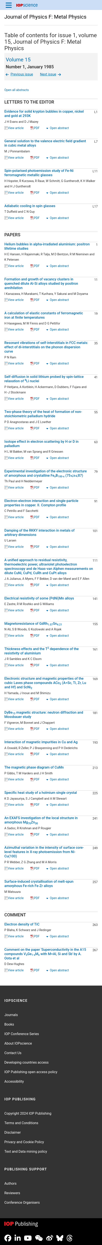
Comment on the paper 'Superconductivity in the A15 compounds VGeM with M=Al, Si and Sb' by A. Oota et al (45, 954)
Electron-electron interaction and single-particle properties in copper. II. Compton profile (41, 503)
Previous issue (19, 74)
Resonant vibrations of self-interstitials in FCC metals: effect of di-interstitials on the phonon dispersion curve (46, 347)
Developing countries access (26, 1062)
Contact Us (13, 1053)
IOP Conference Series (21, 1034)
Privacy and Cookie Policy (24, 1142)
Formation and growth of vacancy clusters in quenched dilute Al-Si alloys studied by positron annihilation (41, 283)
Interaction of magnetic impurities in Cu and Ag (41, 742)
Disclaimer (12, 1132)
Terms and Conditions (21, 1123)
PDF (35, 128)
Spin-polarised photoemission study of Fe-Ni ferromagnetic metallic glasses (39, 173)
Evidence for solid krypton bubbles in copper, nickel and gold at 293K (44, 113)
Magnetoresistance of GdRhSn (33, 624)
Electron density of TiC (21, 924)
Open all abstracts (16, 90)
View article (14, 128)
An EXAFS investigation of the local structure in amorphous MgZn (41, 820)
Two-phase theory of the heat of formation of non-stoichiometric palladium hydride (43, 414)
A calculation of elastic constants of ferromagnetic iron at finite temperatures (43, 315)
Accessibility (14, 1081)
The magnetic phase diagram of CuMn (34, 767)
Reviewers (12, 1193)
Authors (10, 1183)
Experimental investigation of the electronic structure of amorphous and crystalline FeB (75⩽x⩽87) (45, 473)
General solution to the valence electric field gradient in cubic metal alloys (45, 143)
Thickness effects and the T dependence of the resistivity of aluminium (41, 651)
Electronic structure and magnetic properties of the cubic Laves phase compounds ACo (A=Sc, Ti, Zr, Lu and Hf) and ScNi (45, 682)
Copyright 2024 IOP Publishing (27, 1113)
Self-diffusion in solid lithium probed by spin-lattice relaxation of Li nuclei (44, 379)
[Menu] (8, 5)
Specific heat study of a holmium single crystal (40, 793)
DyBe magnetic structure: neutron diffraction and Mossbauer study (43, 714)
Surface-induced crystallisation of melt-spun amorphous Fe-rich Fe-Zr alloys (39, 883)
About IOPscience (18, 1043)
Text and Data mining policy (25, 1151)
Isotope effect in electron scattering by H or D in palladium (41, 444)
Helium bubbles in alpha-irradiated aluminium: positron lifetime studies (47, 246)
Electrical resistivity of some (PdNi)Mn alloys (39, 598)
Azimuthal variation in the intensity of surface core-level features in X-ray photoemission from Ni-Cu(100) (44, 851)
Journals (11, 1015)
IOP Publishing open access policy (30, 1072)
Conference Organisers (22, 1202)
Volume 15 (18, 60)
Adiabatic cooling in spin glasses (29, 206)
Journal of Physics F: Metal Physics (45, 17)
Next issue (50, 74)
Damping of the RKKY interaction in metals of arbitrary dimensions (39, 532)
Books (9, 1024)
